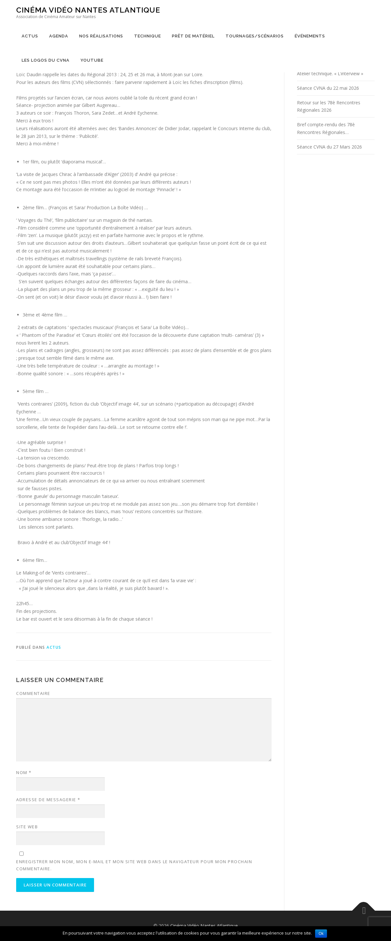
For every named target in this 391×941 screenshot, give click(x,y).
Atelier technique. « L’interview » (330, 73)
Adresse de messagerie (48, 799)
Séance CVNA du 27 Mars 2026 (329, 147)
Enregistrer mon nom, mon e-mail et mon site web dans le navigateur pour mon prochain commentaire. (134, 865)
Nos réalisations (101, 36)
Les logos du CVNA (45, 60)
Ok (321, 933)
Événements (310, 36)
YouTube (91, 60)
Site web (27, 827)
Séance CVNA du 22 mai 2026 (328, 88)
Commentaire (33, 693)
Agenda (58, 36)
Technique (147, 36)
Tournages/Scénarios (255, 36)
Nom (24, 772)
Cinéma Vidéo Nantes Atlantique (88, 9)
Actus (30, 36)
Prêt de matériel (193, 36)
